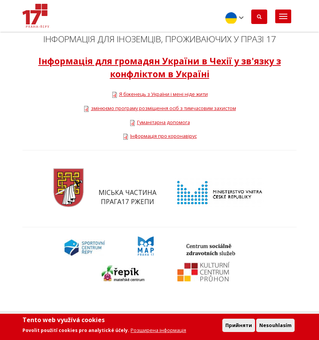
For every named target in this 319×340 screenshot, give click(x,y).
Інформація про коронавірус (163, 135)
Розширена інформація (158, 331)
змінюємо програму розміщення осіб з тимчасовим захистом (163, 108)
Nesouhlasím (275, 326)
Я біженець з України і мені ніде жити (163, 94)
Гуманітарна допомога (163, 122)
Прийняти (238, 326)
